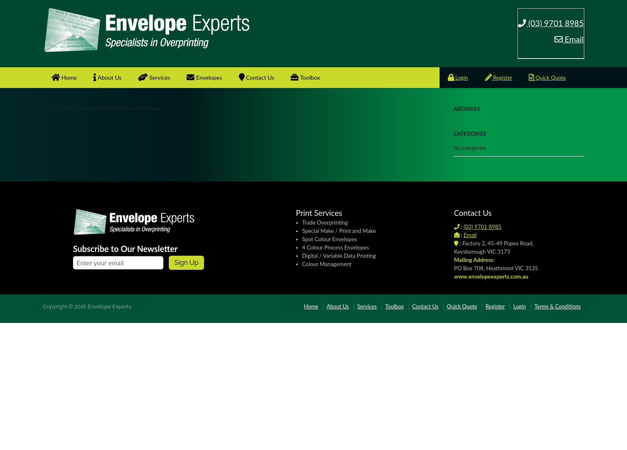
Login (458, 77)
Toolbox (305, 77)
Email (569, 39)
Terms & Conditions (558, 306)
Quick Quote (547, 77)
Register (499, 77)
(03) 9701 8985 (551, 23)
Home (64, 77)
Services (154, 77)
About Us (107, 77)
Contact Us (257, 77)
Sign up (186, 263)
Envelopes (204, 77)
